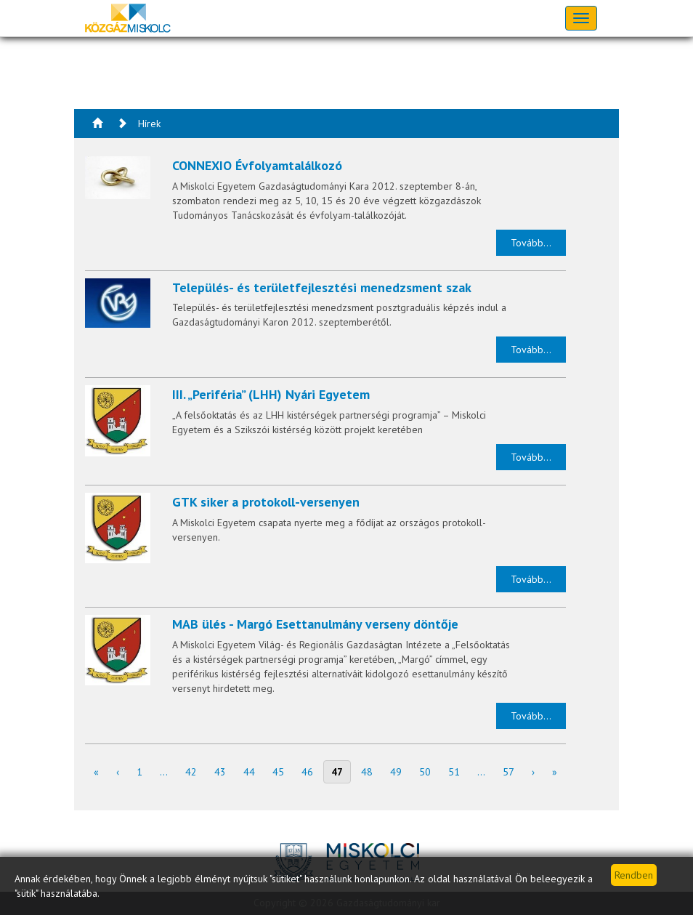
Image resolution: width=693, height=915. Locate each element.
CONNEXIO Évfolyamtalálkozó (257, 165)
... (164, 771)
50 (425, 771)
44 (249, 771)
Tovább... (531, 242)
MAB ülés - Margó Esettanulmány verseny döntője (315, 624)
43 (220, 771)
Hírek (149, 123)
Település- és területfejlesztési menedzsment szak (321, 287)
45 (278, 771)
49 (396, 771)
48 (367, 771)
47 (337, 771)
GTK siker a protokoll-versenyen (266, 501)
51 (454, 771)
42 (191, 771)
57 (508, 771)
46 (307, 771)
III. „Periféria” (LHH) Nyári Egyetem (271, 394)
